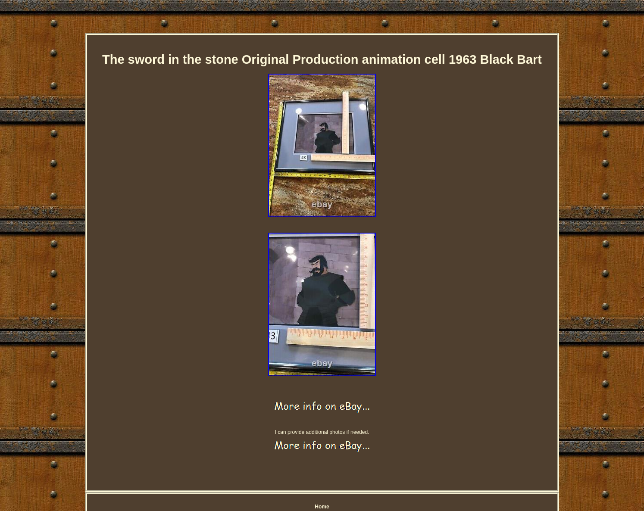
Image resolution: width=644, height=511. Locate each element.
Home (322, 507)
